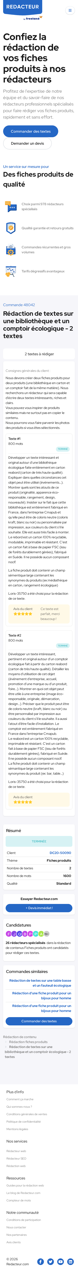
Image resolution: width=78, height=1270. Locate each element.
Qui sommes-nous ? (19, 1107)
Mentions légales (17, 1129)
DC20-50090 (60, 853)
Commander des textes (31, 131)
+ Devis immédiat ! (39, 908)
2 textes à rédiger (39, 354)
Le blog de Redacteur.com (23, 1193)
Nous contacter (16, 1227)
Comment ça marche (19, 1099)
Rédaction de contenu (19, 1037)
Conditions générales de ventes (26, 1114)
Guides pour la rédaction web (25, 1185)
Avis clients (13, 1242)
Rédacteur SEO (16, 1158)
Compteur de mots (18, 1200)
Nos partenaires (16, 1235)
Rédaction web (16, 1166)
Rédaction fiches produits (28, 1042)
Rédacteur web (16, 1151)
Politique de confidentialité (23, 1121)
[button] (70, 10)
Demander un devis (27, 143)
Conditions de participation (23, 1220)
